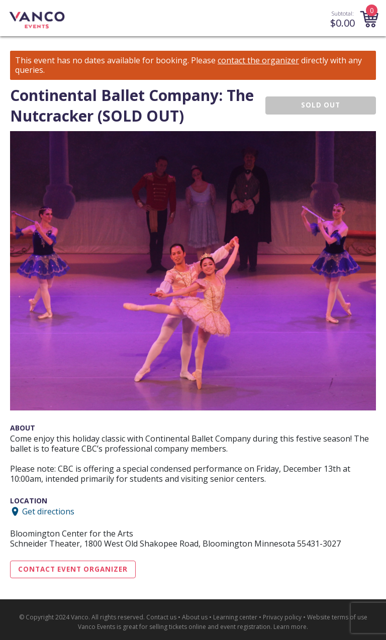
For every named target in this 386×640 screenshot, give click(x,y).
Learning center (235, 617)
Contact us (161, 617)
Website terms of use (337, 617)
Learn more (290, 626)
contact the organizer (258, 60)
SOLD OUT (320, 105)
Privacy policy (282, 617)
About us (195, 617)
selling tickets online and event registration (209, 626)
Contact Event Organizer (73, 569)
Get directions (48, 511)
